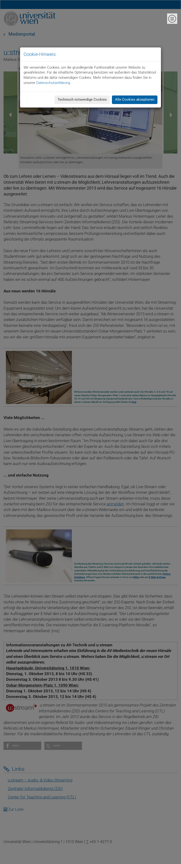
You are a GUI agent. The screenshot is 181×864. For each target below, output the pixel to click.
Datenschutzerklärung (53, 83)
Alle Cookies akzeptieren (134, 99)
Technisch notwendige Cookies (82, 99)
